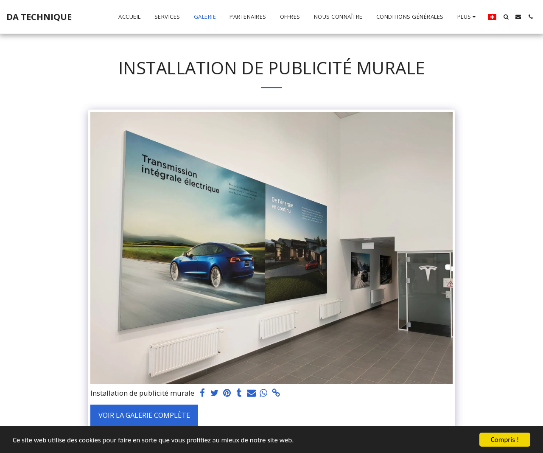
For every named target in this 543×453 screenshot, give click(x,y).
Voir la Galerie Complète (144, 415)
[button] (506, 17)
